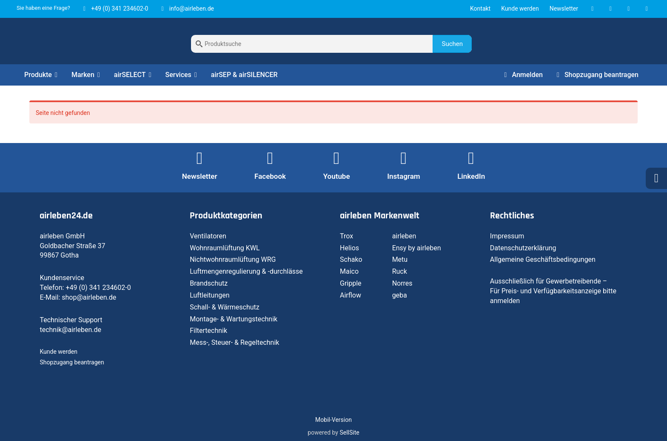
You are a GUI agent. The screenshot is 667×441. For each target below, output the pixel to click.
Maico (349, 271)
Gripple (351, 283)
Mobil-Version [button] (333, 419)
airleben (404, 236)
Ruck (399, 271)
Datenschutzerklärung (523, 248)
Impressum (507, 236)
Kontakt (480, 8)
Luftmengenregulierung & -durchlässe (246, 271)
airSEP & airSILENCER (244, 75)
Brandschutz (209, 283)
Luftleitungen (209, 295)
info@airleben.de (186, 8)
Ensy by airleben (416, 248)
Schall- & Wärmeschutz (224, 307)
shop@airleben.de (89, 297)
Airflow (350, 295)
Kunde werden (520, 8)
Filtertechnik (208, 330)
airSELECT (134, 75)
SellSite (349, 432)
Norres (402, 283)
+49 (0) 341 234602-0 (114, 8)
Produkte (42, 75)
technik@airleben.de (70, 330)
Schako (351, 259)
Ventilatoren (208, 236)
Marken (87, 75)
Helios (349, 248)
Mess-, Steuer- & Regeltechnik (234, 342)
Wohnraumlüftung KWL (224, 248)
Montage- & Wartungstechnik (233, 319)
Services (182, 75)
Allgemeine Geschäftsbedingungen (543, 259)
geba (399, 295)
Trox (346, 236)
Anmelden (521, 75)
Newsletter (564, 8)
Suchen (452, 44)
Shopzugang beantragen (596, 75)
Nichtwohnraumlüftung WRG (233, 259)
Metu (400, 259)
